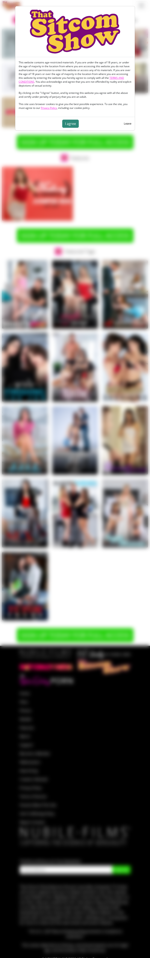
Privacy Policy (49, 108)
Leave (127, 123)
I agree (70, 123)
